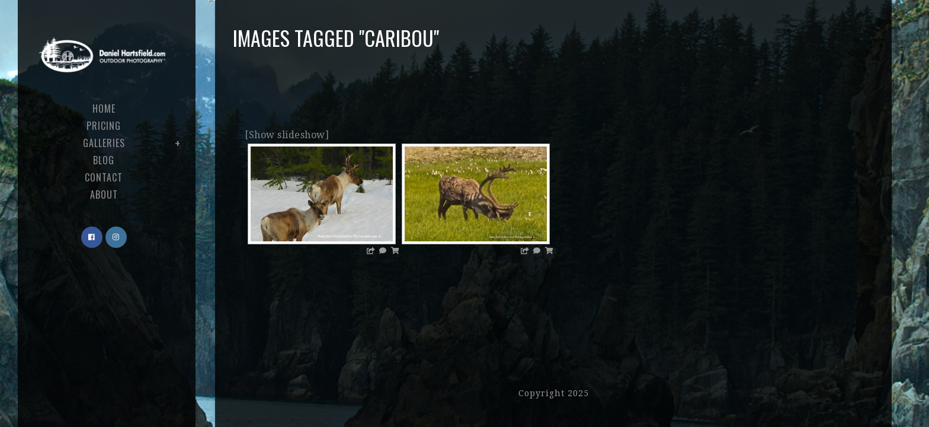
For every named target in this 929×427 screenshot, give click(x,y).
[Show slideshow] (287, 135)
